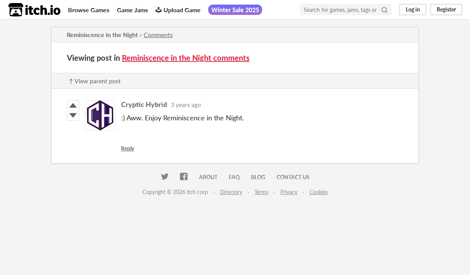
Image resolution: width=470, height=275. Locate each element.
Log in (413, 9)
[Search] (384, 9)
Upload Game (178, 9)
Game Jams (132, 9)
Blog (258, 177)
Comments (158, 34)
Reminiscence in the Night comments (186, 57)
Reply (127, 148)
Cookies (319, 192)
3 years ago (186, 104)
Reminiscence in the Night (102, 34)
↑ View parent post (95, 80)
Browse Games (88, 9)
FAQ (234, 177)
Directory (231, 192)
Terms (261, 192)
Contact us (293, 177)
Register (446, 9)
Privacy (288, 192)
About (208, 177)
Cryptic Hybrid (144, 104)
